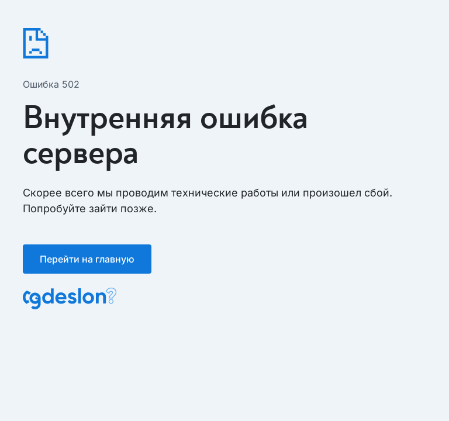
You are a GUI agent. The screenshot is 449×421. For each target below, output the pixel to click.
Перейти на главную (87, 259)
